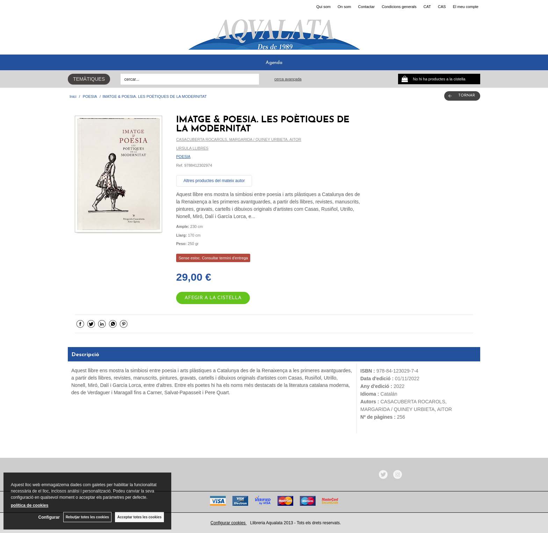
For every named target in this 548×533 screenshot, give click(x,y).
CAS (442, 7)
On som (344, 7)
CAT (427, 7)
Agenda (274, 62)
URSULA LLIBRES (192, 148)
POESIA (183, 156)
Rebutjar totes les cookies (87, 517)
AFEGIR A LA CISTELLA (213, 298)
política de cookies (29, 505)
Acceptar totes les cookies (139, 517)
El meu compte (465, 7)
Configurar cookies (228, 522)
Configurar (49, 517)
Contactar (366, 7)
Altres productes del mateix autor (214, 180)
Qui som (323, 7)
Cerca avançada (288, 79)
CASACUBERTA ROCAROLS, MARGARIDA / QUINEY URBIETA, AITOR (238, 139)
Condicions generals (399, 7)
